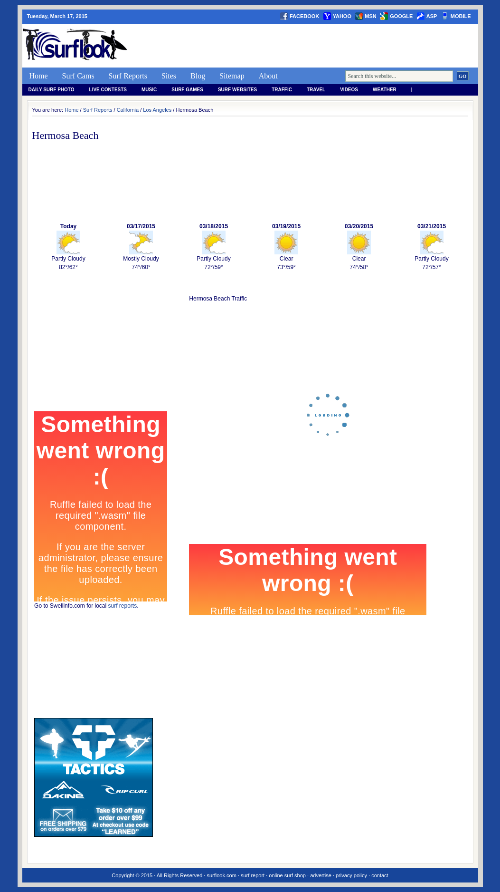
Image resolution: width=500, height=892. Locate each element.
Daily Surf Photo (51, 89)
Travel (316, 89)
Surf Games (187, 89)
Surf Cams (78, 76)
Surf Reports (128, 76)
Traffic (282, 89)
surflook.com (221, 875)
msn (370, 16)
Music (149, 89)
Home (38, 76)
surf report (252, 875)
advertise (320, 875)
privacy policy (351, 875)
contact (379, 875)
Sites (168, 76)
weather (384, 89)
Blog (197, 76)
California (128, 110)
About (268, 76)
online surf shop (287, 875)
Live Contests (108, 89)
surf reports (122, 605)
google (401, 16)
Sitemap (231, 76)
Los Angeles (157, 110)
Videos (349, 89)
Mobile (461, 16)
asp (431, 16)
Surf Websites (237, 89)
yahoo (342, 16)
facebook (304, 16)
